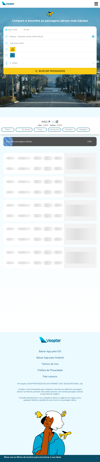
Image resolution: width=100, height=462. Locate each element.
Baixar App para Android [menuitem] (50, 357)
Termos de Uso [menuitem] (50, 364)
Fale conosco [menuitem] (50, 376)
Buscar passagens (50, 71)
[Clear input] (93, 36)
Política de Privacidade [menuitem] (50, 370)
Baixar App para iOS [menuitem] (50, 351)
